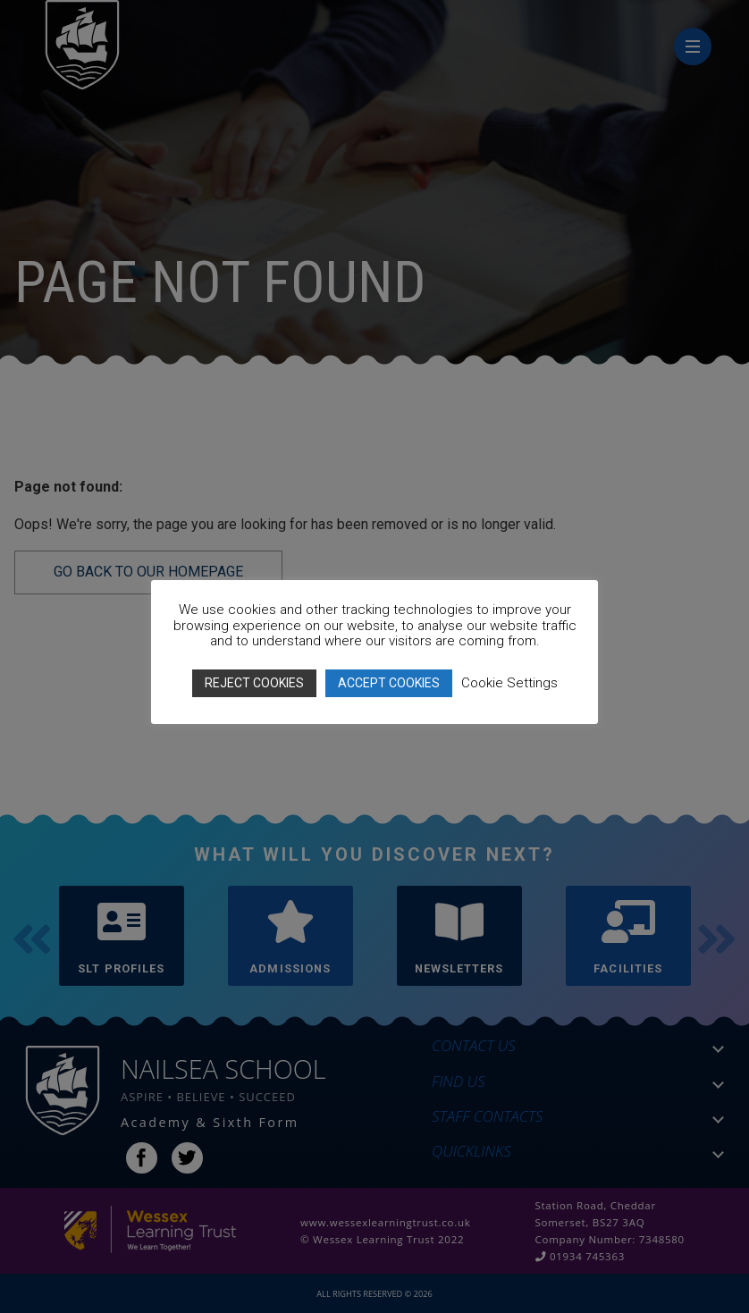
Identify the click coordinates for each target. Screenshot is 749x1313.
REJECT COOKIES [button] (254, 683)
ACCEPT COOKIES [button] (389, 683)
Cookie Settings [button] (509, 683)
